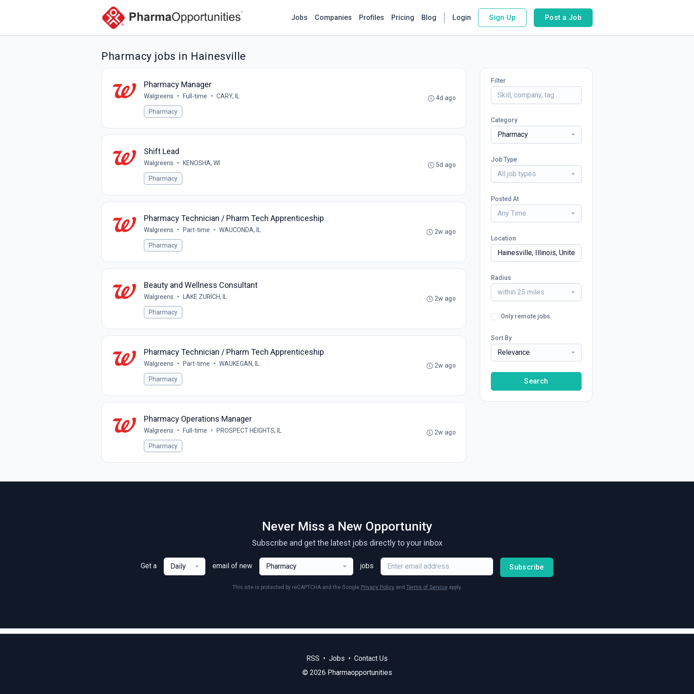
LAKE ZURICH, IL (205, 299)
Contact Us (371, 658)
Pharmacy (163, 112)
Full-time (195, 96)
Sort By (501, 337)
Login (461, 17)
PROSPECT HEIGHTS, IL (249, 435)
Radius (501, 277)
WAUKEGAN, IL (240, 367)
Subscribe (526, 572)
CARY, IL (228, 96)
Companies (333, 17)
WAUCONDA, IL (240, 232)
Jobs (299, 17)
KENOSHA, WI (201, 164)
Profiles (371, 17)
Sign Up (502, 17)
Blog (428, 17)
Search (536, 381)
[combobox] (536, 134)
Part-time (196, 232)
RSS (313, 658)
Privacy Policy (377, 592)
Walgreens (159, 96)
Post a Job (563, 17)
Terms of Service (426, 592)
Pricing (402, 17)
